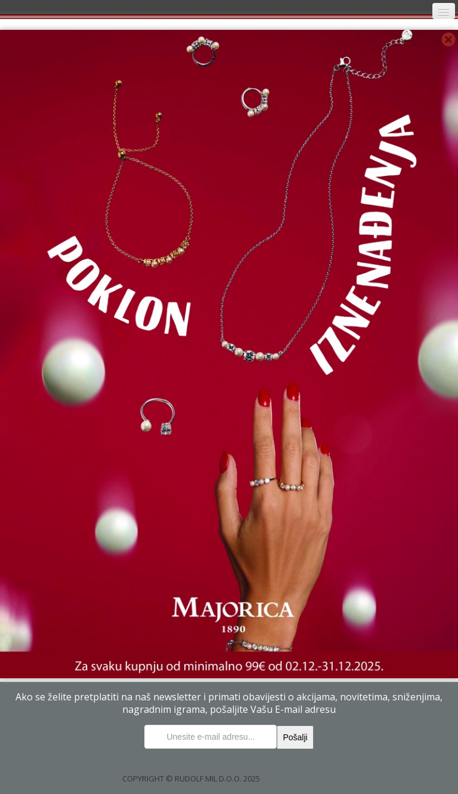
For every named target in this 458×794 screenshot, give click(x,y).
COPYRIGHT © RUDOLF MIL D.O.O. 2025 (191, 778)
